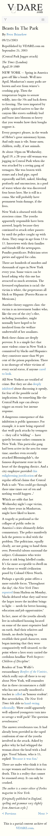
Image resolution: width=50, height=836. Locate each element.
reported (7, 592)
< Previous (9, 813)
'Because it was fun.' (25, 759)
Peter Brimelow (17, 34)
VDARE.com (24, 828)
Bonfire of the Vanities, (34, 672)
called (18, 694)
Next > (43, 813)
